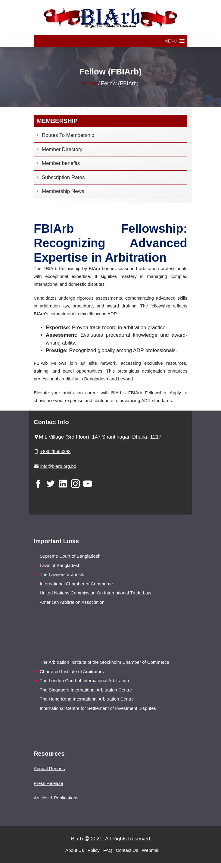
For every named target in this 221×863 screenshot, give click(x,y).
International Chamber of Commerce (76, 583)
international (46, 284)
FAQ (107, 850)
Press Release (48, 783)
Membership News (59, 191)
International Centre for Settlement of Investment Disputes (98, 708)
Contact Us (127, 850)
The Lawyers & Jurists (62, 574)
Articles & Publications (56, 797)
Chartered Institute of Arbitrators (72, 671)
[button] (170, 41)
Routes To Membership (64, 135)
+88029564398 (55, 451)
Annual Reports (49, 768)
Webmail (150, 850)
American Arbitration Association (72, 602)
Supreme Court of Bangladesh (70, 556)
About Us (74, 850)
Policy (94, 850)
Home (89, 83)
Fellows (59, 363)
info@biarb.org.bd (58, 466)
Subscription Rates (60, 177)
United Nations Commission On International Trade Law (95, 592)
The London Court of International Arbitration (84, 680)
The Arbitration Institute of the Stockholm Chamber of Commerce (104, 662)
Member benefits (57, 163)
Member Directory (58, 149)
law (65, 305)
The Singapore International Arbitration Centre (86, 689)
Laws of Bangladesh (60, 565)
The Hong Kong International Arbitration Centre (87, 698)
